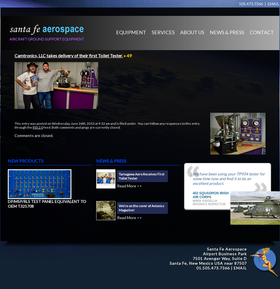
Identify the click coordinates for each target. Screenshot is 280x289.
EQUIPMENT (131, 32)
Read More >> (129, 185)
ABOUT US (192, 32)
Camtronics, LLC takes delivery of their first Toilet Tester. (69, 55)
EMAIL (273, 3)
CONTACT (262, 32)
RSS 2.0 (38, 127)
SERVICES (163, 32)
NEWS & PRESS (227, 32)
